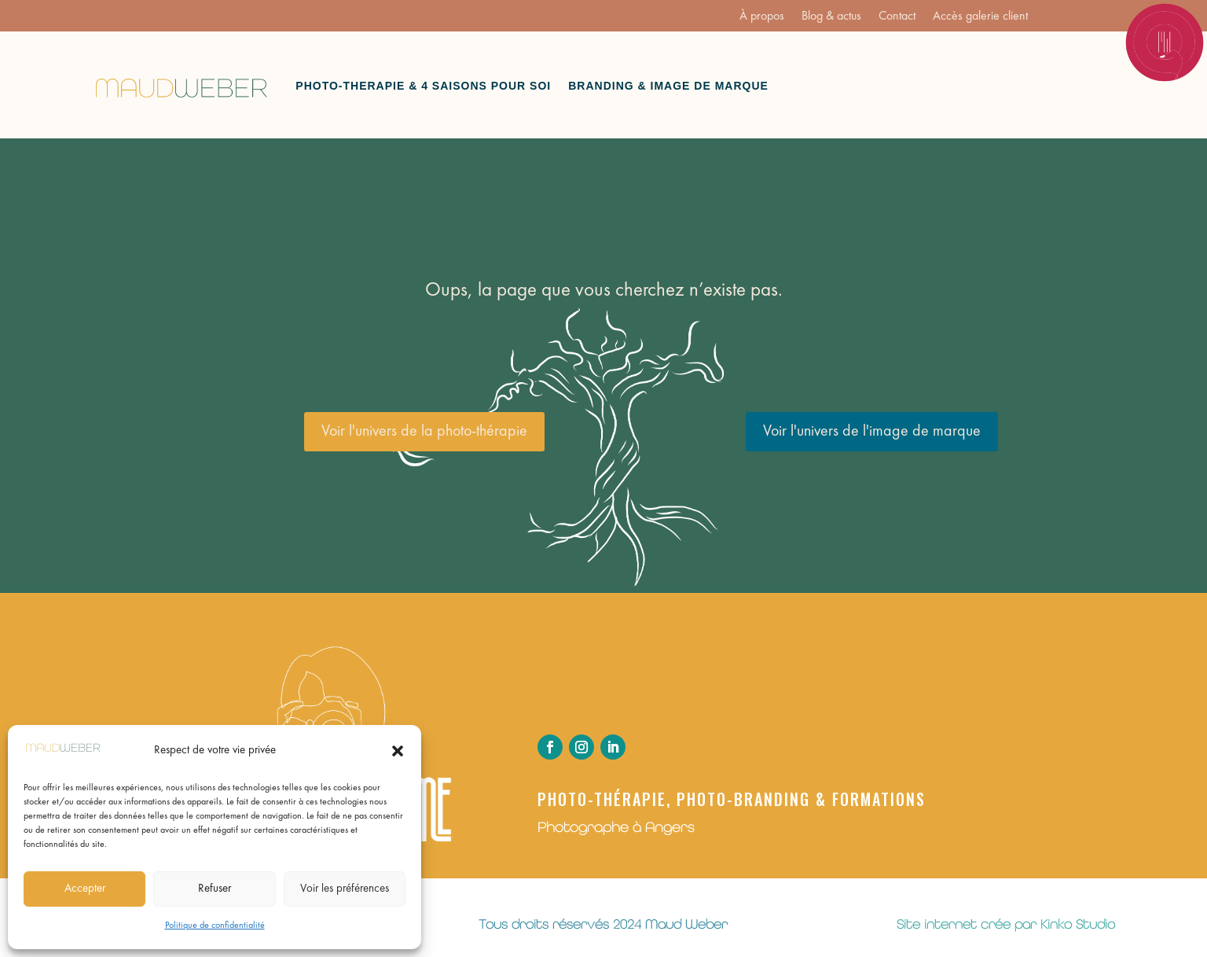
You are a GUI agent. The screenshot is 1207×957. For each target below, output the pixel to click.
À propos (761, 17)
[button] (397, 751)
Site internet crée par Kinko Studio (1006, 924)
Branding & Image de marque (668, 85)
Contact (897, 17)
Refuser (214, 889)
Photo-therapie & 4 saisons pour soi (423, 85)
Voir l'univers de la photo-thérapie (424, 432)
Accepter (84, 889)
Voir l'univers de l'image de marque (872, 432)
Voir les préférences (344, 889)
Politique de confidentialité (215, 925)
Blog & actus (831, 17)
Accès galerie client (980, 17)
